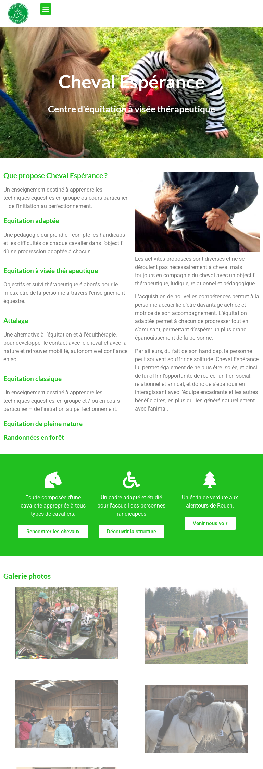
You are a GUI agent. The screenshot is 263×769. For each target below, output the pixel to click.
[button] (45, 9)
